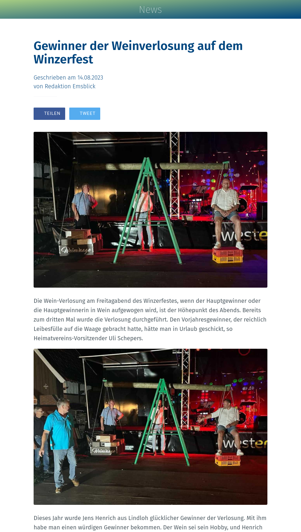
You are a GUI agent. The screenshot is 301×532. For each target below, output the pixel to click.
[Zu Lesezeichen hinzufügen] (246, 114)
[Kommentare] (260, 114)
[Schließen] (9, 9)
